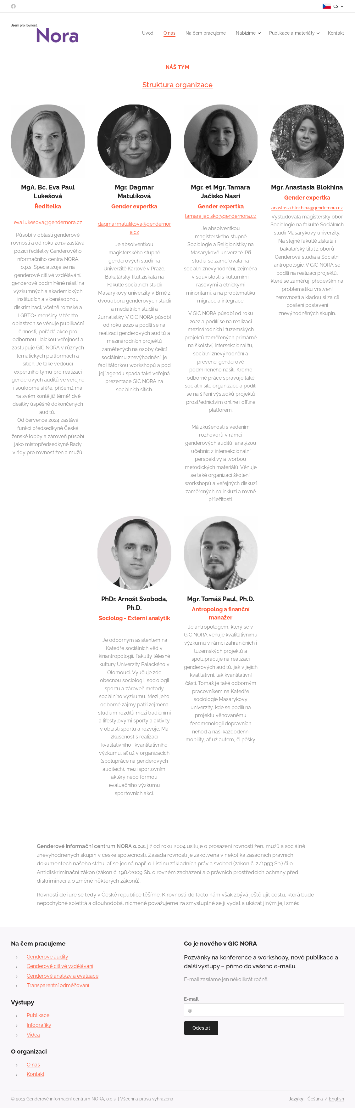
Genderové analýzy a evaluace (62, 976)
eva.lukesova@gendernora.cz (48, 222)
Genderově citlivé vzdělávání (60, 966)
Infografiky (39, 1025)
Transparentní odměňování (58, 985)
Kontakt (35, 1074)
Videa (33, 1034)
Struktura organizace (177, 85)
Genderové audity (47, 956)
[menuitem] (139, 33)
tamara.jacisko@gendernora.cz (220, 216)
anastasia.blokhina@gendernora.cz (307, 207)
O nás (33, 1064)
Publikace (38, 1015)
